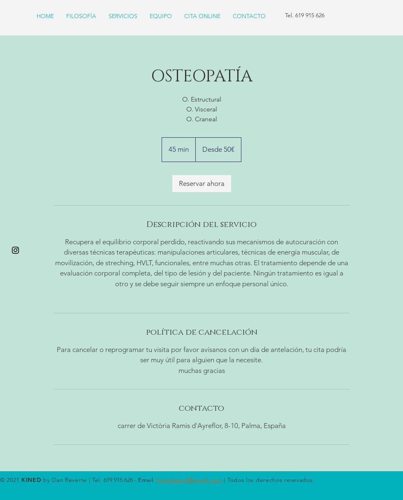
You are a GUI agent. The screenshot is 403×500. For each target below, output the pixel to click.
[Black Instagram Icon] (15, 250)
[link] (201, 183)
